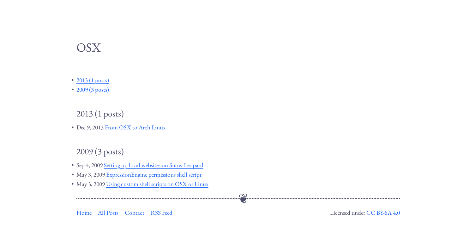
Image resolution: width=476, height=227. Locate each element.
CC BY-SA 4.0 (383, 213)
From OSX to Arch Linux (135, 127)
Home (84, 213)
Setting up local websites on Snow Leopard (153, 165)
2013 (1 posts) (92, 80)
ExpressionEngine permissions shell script (154, 175)
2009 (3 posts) (92, 90)
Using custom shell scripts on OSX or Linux (157, 184)
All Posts (108, 213)
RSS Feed (161, 213)
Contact (134, 213)
